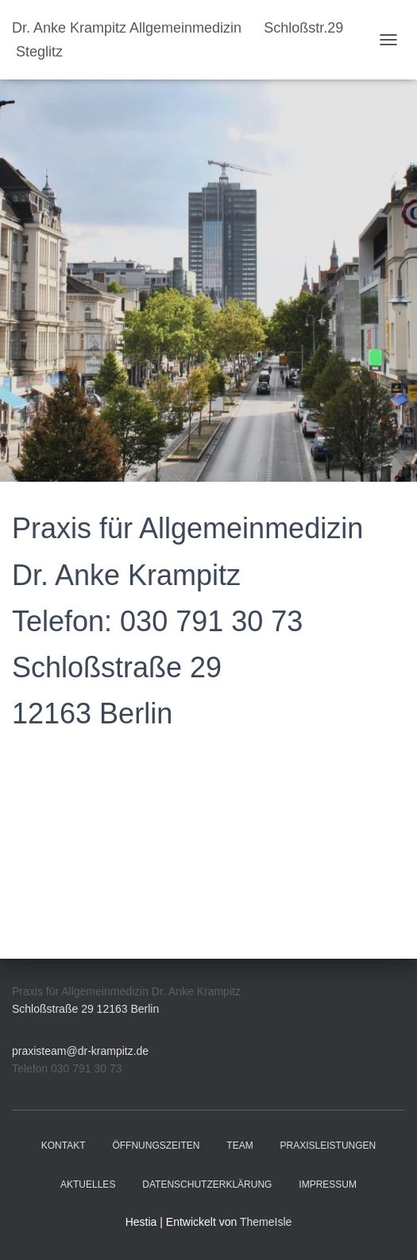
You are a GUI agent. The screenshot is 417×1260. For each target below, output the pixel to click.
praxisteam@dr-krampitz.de (80, 1051)
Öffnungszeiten (155, 1145)
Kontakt (63, 1145)
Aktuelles (87, 1184)
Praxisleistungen (328, 1145)
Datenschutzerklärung (207, 1184)
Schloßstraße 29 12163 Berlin (85, 1008)
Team (239, 1145)
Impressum (328, 1184)
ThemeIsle (266, 1221)
